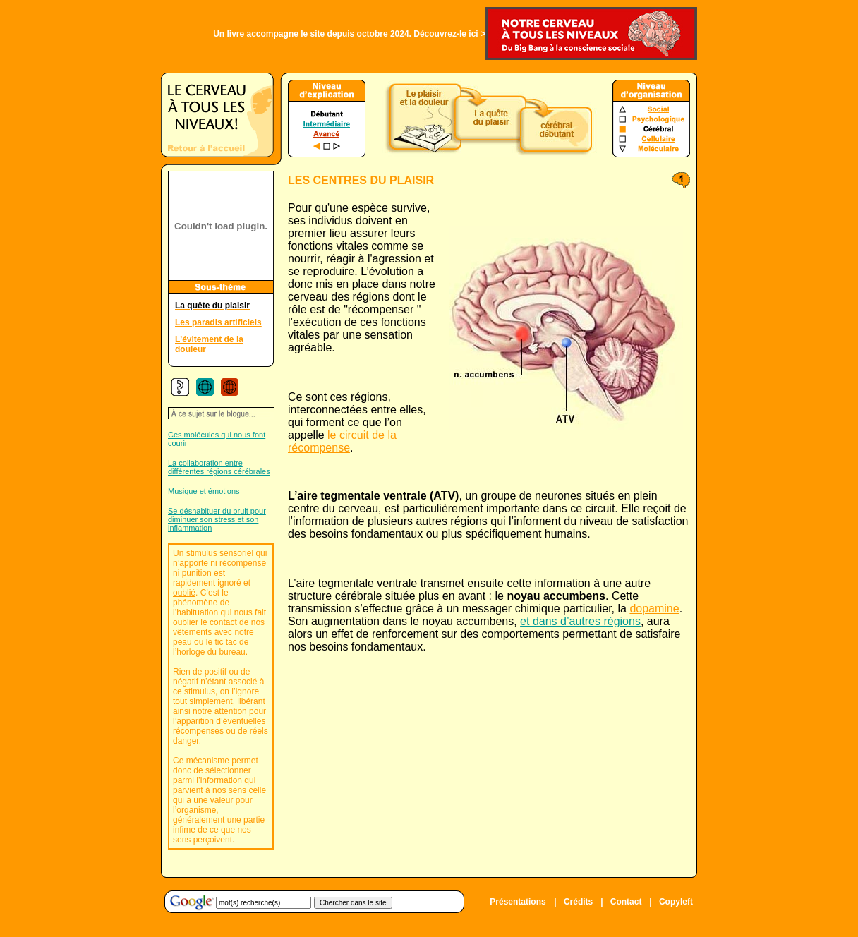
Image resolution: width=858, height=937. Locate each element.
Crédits (578, 902)
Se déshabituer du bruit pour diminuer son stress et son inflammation (217, 519)
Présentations (517, 902)
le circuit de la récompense (342, 441)
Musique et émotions (204, 491)
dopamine (654, 609)
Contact (626, 902)
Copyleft (676, 902)
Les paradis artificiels (218, 322)
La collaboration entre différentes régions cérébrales (219, 467)
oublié (184, 593)
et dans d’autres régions (580, 621)
